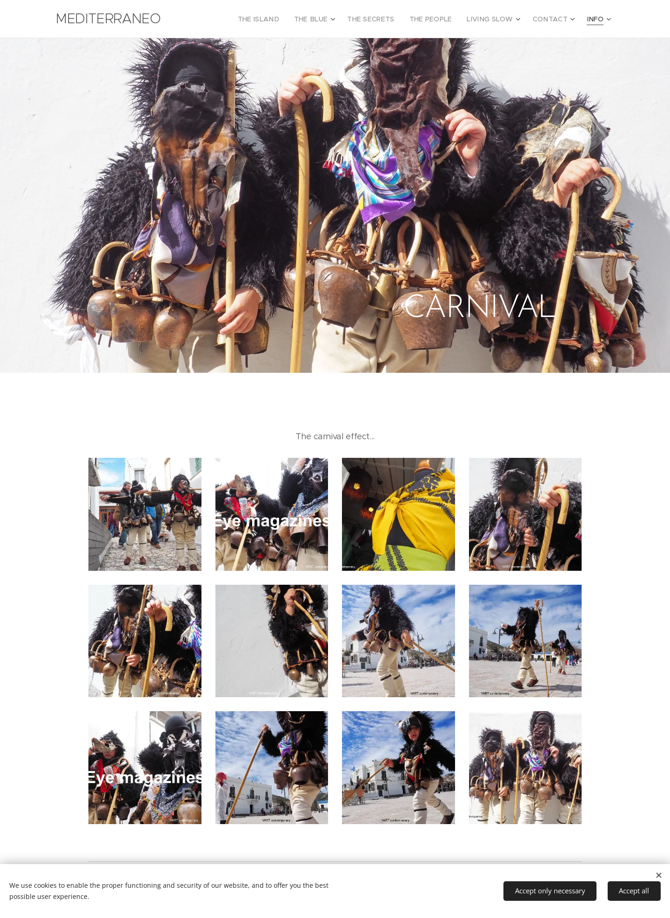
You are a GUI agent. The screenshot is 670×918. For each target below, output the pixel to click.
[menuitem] (282, 19)
